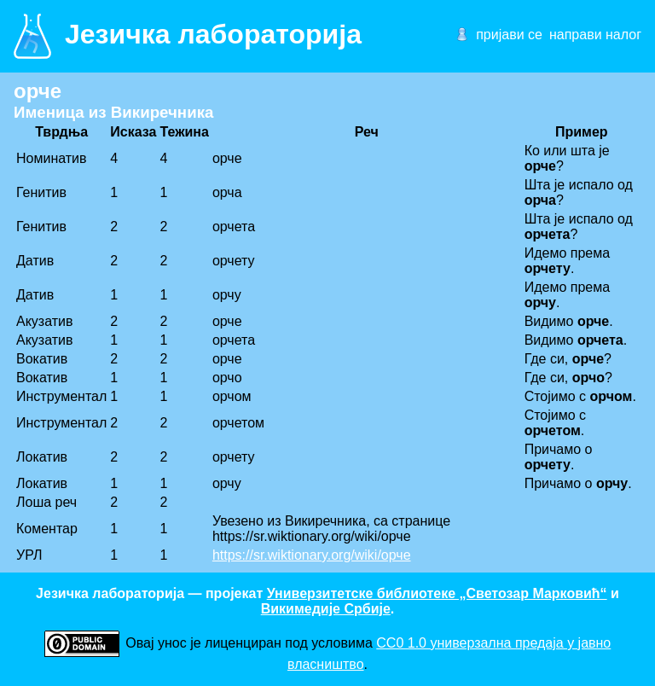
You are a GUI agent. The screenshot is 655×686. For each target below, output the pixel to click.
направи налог (595, 34)
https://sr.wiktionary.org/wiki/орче (311, 555)
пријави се (509, 34)
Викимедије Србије (326, 609)
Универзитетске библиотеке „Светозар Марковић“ (437, 593)
